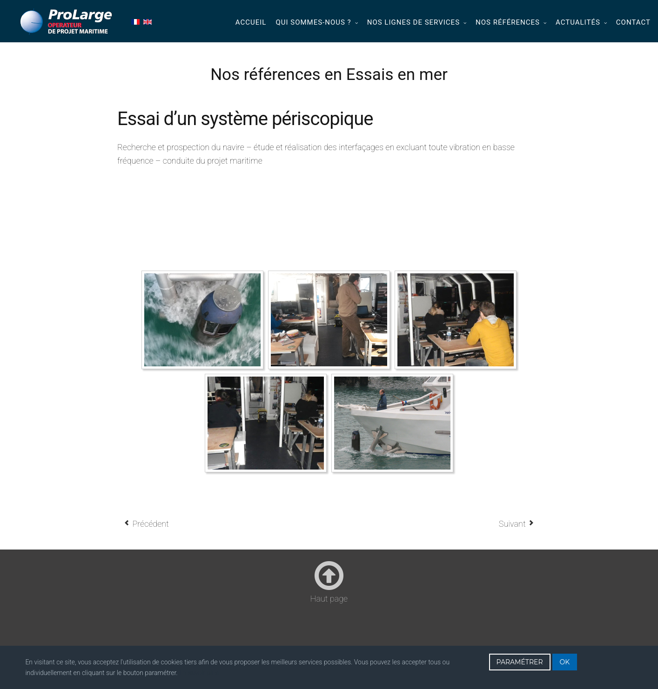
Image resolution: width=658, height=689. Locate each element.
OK (565, 662)
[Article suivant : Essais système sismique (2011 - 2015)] (516, 524)
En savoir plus (199, 672)
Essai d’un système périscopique (245, 119)
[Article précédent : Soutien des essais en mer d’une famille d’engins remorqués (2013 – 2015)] (146, 524)
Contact (633, 22)
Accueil (251, 22)
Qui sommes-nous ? (313, 22)
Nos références (508, 22)
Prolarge (67, 21)
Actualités (578, 22)
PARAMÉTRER (520, 662)
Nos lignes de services (413, 22)
